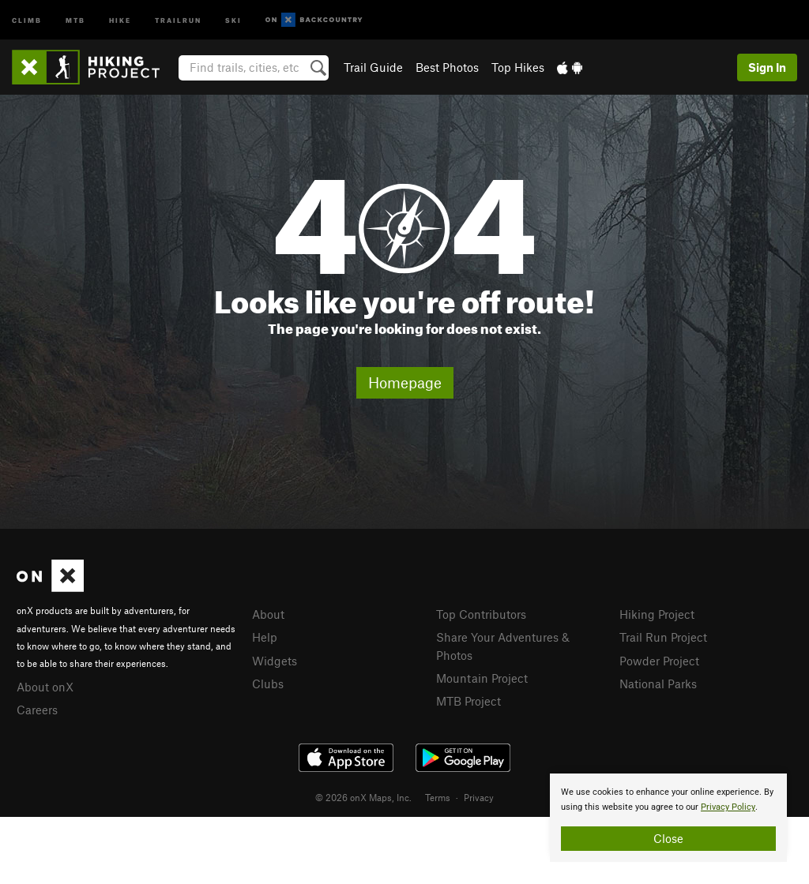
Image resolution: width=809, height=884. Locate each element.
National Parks (658, 683)
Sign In (767, 67)
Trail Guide (373, 67)
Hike (120, 19)
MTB (75, 19)
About (268, 614)
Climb (27, 19)
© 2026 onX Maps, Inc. (363, 797)
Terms (437, 797)
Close (668, 838)
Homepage (405, 382)
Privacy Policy (728, 807)
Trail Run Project (663, 637)
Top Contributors (481, 614)
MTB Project (468, 701)
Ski (233, 19)
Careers (37, 709)
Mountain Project (482, 678)
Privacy (479, 797)
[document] (668, 818)
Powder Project (659, 661)
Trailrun (178, 19)
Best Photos (447, 67)
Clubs (268, 683)
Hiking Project (656, 614)
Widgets (274, 661)
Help (264, 637)
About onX (45, 687)
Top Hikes (517, 67)
